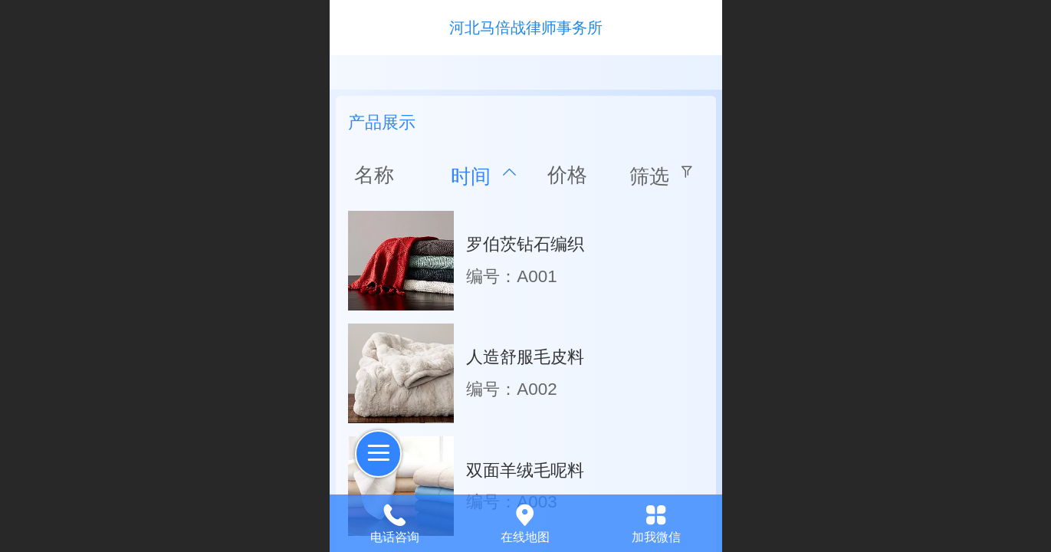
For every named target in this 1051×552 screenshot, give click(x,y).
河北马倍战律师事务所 (526, 27)
